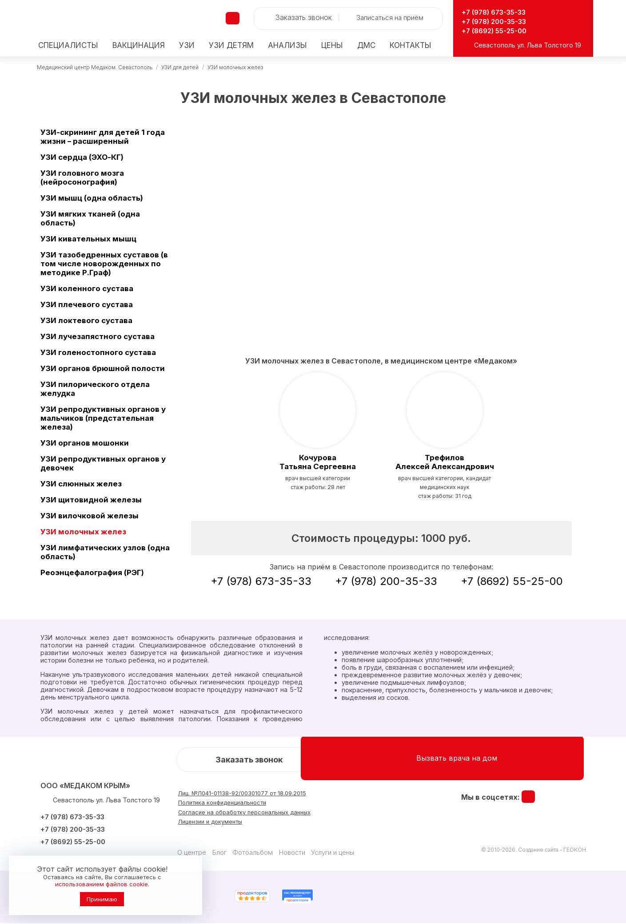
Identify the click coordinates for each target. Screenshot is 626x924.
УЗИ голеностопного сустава (98, 352)
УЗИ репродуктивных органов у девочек (103, 463)
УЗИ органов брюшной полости (102, 368)
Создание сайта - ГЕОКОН (552, 850)
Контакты (410, 45)
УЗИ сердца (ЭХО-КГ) (82, 157)
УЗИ (187, 45)
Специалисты (68, 45)
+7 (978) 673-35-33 (500, 11)
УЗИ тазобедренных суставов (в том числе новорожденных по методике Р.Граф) (104, 263)
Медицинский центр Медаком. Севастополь (95, 67)
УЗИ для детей (180, 67)
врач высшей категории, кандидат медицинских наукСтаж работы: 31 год (444, 488)
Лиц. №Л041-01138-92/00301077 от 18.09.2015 (259, 795)
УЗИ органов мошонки (84, 442)
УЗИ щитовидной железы (91, 499)
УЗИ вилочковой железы (89, 515)
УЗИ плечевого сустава (86, 304)
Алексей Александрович (444, 462)
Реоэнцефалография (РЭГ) (92, 572)
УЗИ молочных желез (235, 67)
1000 (446, 539)
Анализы (287, 45)
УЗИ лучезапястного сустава (97, 336)
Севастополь (494, 45)
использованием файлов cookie (101, 884)
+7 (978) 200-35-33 (500, 21)
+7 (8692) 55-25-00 (500, 30)
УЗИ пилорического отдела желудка (95, 389)
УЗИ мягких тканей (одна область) (90, 218)
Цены (332, 45)
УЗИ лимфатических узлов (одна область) (105, 552)
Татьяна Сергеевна (317, 462)
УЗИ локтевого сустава (86, 320)
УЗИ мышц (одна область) (91, 197)
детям (231, 45)
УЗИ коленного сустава (86, 288)
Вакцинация (138, 45)
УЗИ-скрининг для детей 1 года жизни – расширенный (102, 137)
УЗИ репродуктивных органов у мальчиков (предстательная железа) (103, 418)
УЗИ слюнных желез (81, 483)
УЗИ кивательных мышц (88, 238)
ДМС (366, 45)
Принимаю (102, 899)
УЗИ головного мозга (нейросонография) (82, 177)
